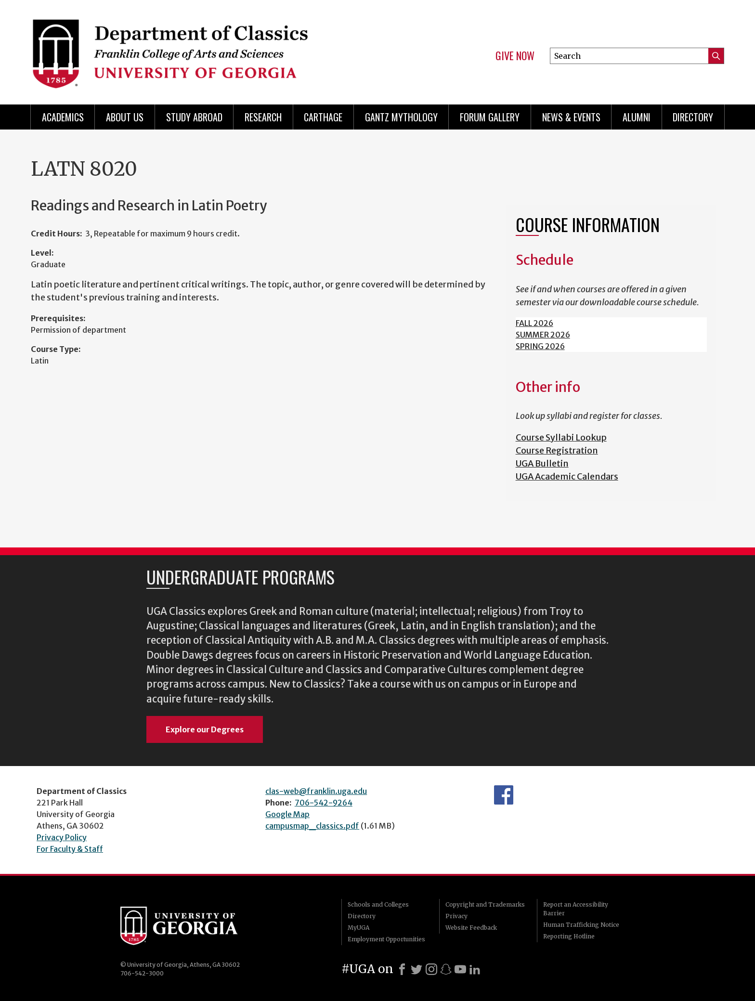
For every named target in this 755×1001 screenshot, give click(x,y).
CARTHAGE (323, 117)
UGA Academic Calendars (567, 476)
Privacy (456, 916)
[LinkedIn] (475, 969)
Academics (63, 117)
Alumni (637, 117)
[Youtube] (460, 969)
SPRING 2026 (540, 346)
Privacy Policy (62, 837)
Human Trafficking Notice (581, 924)
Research (263, 117)
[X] (416, 969)
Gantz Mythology (401, 117)
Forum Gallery (490, 117)
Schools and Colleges (378, 904)
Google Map (287, 814)
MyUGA (358, 927)
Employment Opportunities (386, 939)
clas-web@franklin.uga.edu (316, 791)
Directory (693, 117)
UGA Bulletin (542, 463)
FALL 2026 (534, 323)
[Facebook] (402, 969)
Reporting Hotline (569, 936)
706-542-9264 (323, 802)
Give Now (514, 56)
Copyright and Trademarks (485, 904)
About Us (124, 117)
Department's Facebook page (503, 795)
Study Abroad (194, 117)
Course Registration (557, 450)
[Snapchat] (446, 969)
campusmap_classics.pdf (312, 826)
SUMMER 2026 (543, 334)
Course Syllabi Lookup (561, 437)
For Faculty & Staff (70, 849)
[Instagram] (431, 969)
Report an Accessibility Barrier (575, 909)
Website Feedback (471, 927)
